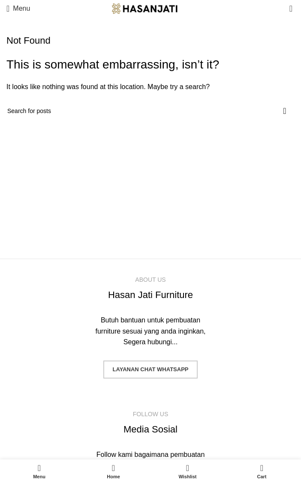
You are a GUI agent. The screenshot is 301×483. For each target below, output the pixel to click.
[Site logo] (150, 8)
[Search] (150, 111)
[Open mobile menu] (18, 8)
